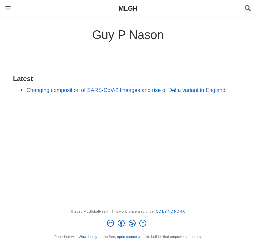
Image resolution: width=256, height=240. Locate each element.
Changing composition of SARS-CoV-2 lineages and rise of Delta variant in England (125, 90)
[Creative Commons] (128, 224)
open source (127, 237)
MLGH (127, 8)
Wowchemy (88, 237)
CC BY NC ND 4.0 (170, 211)
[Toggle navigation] (8, 8)
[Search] (248, 8)
